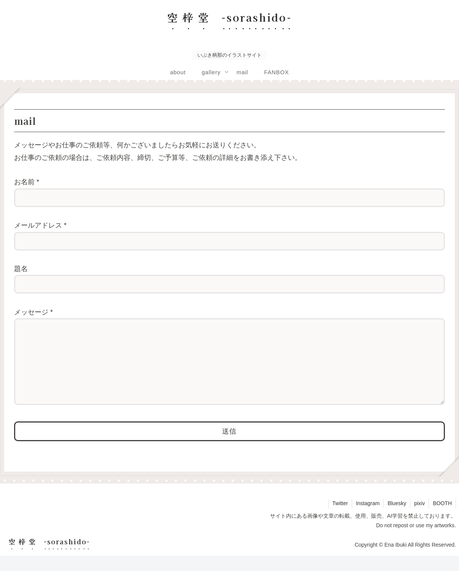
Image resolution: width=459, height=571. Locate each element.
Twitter (340, 518)
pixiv (419, 518)
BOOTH (442, 518)
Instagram (368, 518)
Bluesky (397, 518)
